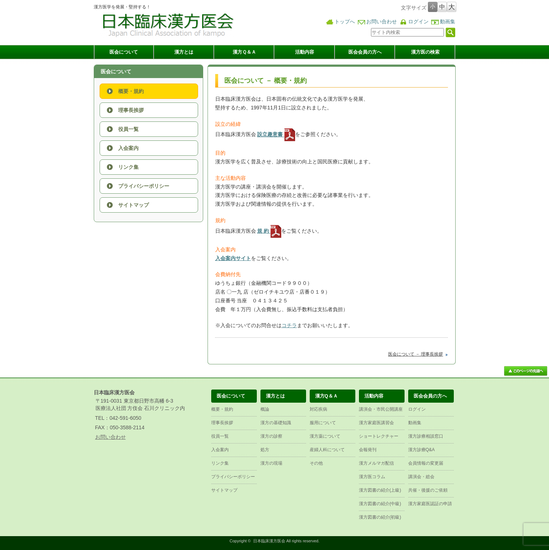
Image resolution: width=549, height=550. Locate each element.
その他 (316, 463)
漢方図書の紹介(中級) (380, 503)
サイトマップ (133, 205)
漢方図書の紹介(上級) (380, 490)
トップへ (345, 21)
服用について (323, 422)
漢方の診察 (271, 436)
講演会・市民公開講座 (381, 409)
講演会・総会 (421, 476)
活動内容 (304, 52)
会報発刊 (367, 449)
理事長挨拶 (131, 110)
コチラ (289, 325)
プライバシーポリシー (143, 186)
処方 (264, 449)
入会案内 (128, 148)
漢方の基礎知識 (275, 422)
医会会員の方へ (365, 52)
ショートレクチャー (378, 436)
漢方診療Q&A (421, 449)
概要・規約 (131, 91)
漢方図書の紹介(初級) (380, 517)
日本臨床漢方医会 (269, 541)
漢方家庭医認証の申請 (430, 503)
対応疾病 (318, 409)
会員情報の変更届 (425, 463)
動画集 (447, 21)
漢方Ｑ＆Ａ (244, 52)
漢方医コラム (372, 476)
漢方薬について (325, 436)
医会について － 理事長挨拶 (415, 354)
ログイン (418, 21)
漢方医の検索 (425, 52)
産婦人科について (327, 449)
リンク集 (128, 167)
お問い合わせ (381, 21)
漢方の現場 (271, 463)
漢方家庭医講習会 (376, 422)
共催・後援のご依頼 (428, 490)
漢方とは (183, 52)
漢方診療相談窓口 (425, 436)
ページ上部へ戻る (525, 371)
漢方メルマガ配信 (376, 463)
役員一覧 (128, 129)
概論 (264, 409)
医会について (123, 52)
